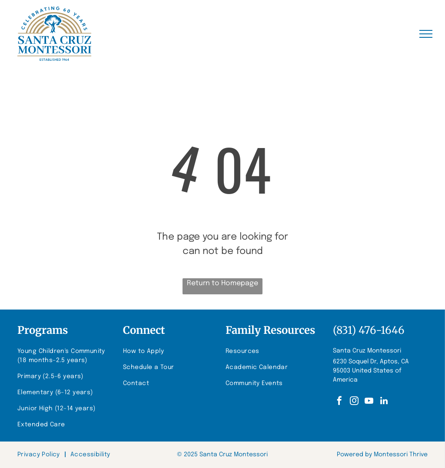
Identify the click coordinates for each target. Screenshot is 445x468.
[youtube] (368, 401)
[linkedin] (383, 401)
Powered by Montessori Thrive (382, 455)
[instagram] (354, 401)
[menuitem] (65, 356)
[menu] (426, 34)
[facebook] (339, 401)
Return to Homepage (222, 283)
